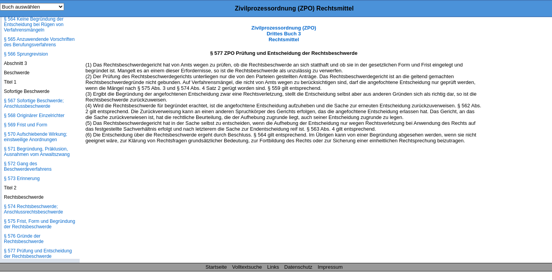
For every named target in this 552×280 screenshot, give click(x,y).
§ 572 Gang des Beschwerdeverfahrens (28, 166)
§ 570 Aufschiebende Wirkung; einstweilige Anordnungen (35, 136)
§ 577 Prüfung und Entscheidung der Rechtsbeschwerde (38, 253)
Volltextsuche (247, 267)
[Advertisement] (513, 141)
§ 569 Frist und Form (25, 125)
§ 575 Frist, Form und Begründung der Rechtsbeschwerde (39, 224)
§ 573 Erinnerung (22, 178)
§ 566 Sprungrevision (26, 54)
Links (273, 267)
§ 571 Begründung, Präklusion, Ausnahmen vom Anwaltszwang (37, 151)
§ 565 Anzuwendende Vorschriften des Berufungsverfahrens (39, 42)
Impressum (330, 267)
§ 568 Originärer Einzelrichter (34, 115)
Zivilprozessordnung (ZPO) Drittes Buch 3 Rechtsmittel (283, 33)
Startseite (216, 267)
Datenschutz (298, 267)
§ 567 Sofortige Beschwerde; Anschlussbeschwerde (34, 103)
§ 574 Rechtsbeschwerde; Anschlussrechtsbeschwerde (33, 209)
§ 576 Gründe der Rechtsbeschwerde (24, 238)
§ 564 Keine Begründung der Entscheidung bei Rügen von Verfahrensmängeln (33, 24)
